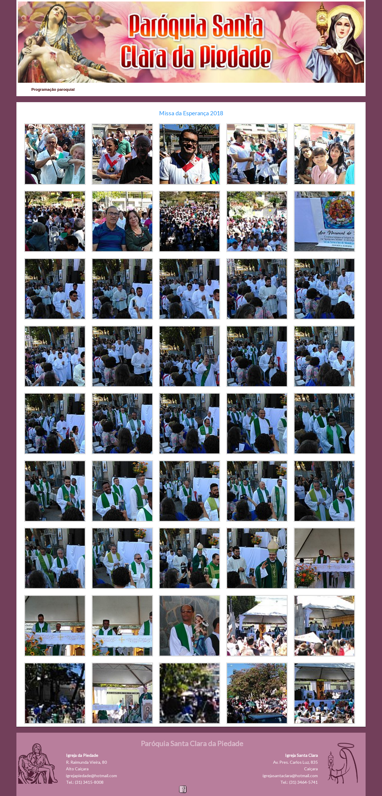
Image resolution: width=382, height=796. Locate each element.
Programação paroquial (53, 89)
